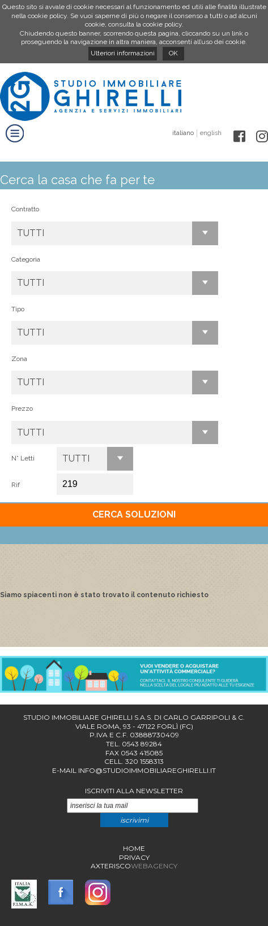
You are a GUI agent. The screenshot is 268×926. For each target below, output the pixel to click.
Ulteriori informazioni (123, 53)
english (211, 133)
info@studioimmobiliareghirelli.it (147, 770)
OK (173, 53)
